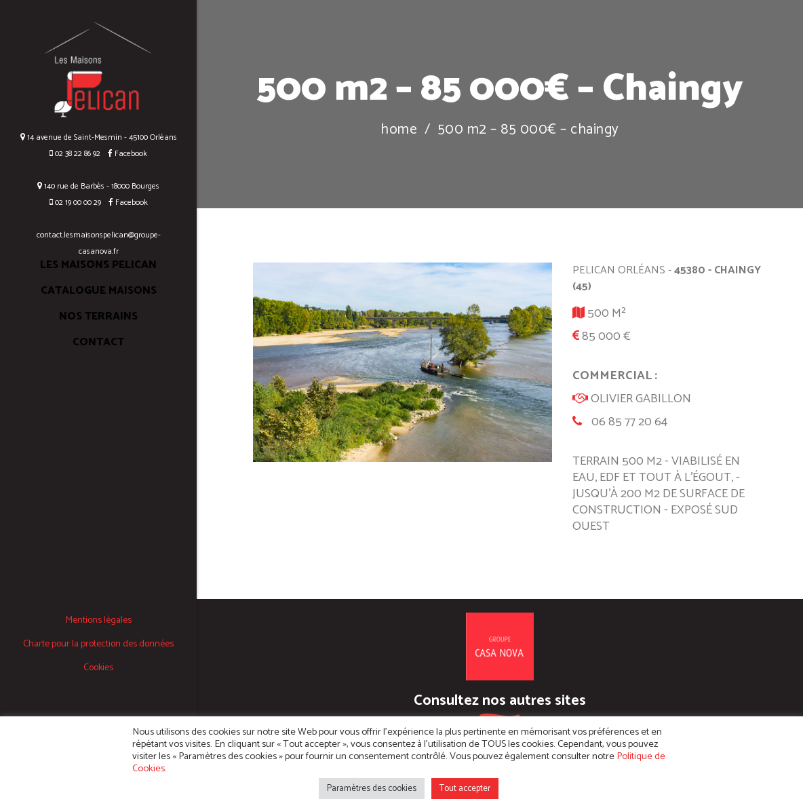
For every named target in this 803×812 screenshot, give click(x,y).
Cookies (98, 668)
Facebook (124, 153)
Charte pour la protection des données (98, 644)
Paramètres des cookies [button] (371, 788)
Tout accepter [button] (464, 788)
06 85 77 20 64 (629, 422)
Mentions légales (99, 620)
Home (398, 130)
